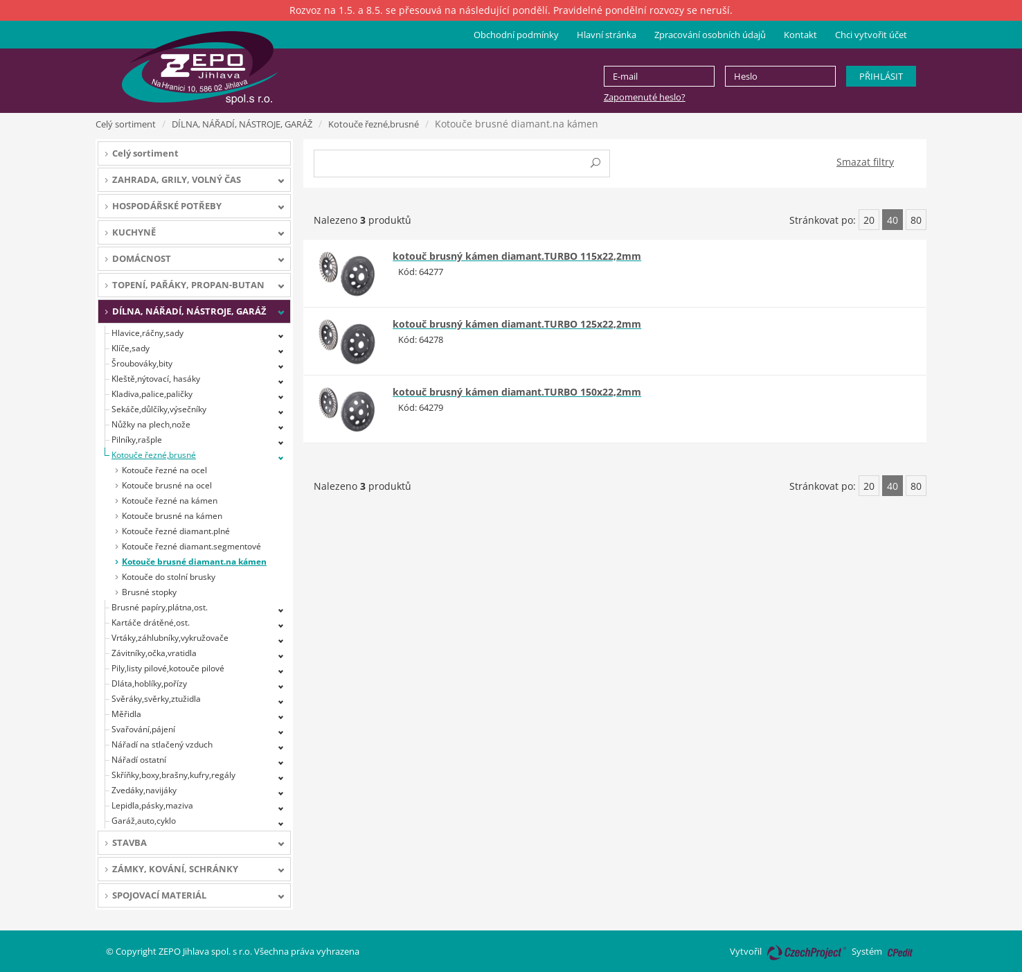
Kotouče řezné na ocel (164, 470)
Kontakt (800, 34)
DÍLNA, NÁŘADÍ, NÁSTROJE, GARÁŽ (242, 124)
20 (869, 220)
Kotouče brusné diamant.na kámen (194, 561)
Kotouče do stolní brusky (168, 577)
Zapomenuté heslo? (644, 97)
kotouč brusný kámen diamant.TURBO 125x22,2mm (517, 323)
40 (892, 220)
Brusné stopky (149, 592)
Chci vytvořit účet (871, 34)
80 (916, 220)
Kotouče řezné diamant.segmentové (191, 546)
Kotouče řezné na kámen (169, 500)
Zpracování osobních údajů (710, 34)
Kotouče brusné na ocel (167, 485)
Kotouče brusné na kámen (172, 516)
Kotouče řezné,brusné (373, 124)
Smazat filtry (865, 161)
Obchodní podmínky (516, 34)
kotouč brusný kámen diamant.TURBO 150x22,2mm (517, 391)
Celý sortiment (126, 124)
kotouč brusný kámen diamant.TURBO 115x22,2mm (517, 256)
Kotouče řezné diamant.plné (176, 531)
